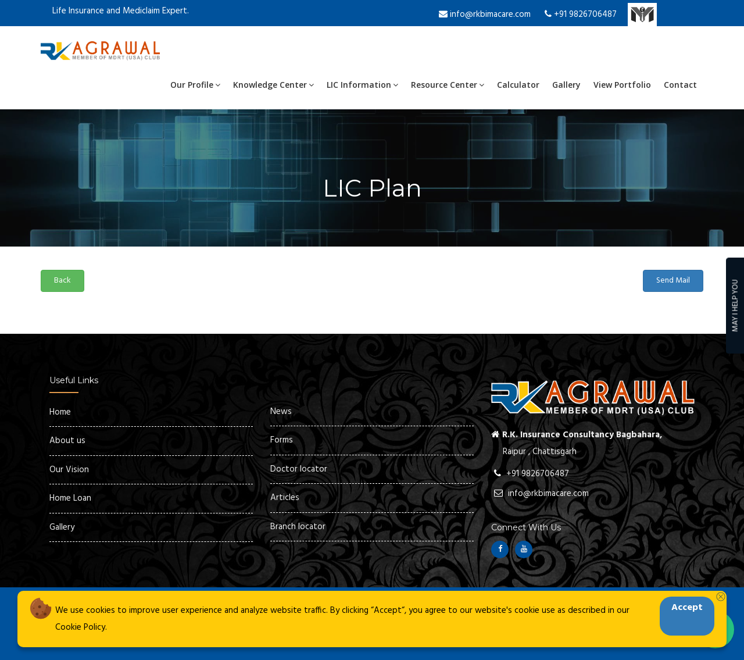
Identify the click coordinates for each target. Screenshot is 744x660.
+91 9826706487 (581, 15)
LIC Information (362, 84)
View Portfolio (622, 84)
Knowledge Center (273, 84)
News (281, 412)
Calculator (518, 84)
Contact (680, 84)
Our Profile (195, 84)
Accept (687, 607)
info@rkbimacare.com (485, 15)
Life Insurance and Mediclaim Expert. (120, 11)
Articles (284, 498)
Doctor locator (298, 469)
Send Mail (673, 280)
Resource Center (447, 84)
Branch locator (298, 527)
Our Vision (69, 470)
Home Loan (70, 498)
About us (67, 441)
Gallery (566, 84)
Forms (281, 440)
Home (60, 412)
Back (62, 280)
